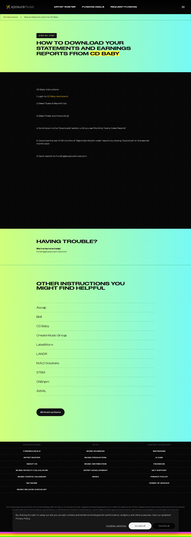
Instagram (159, 451)
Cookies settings (116, 526)
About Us (32, 464)
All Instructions (10, 17)
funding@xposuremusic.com (51, 251)
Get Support (159, 470)
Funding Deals (32, 451)
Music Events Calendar (32, 477)
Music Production (95, 457)
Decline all (164, 526)
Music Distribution (95, 464)
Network (31, 483)
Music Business (95, 451)
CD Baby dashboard (57, 96)
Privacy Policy (159, 477)
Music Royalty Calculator (32, 470)
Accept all (140, 526)
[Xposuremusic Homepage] (17, 7)
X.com (159, 457)
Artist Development (95, 470)
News (95, 477)
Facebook (159, 464)
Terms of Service (159, 483)
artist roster (31, 457)
